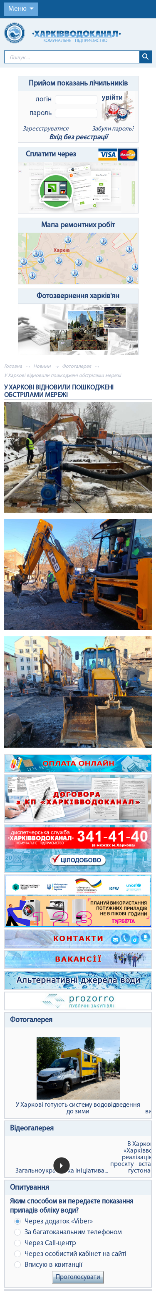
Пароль (41, 113)
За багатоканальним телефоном (68, 1232)
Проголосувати (78, 1277)
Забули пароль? (113, 129)
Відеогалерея (32, 1129)
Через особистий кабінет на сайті (70, 1254)
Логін (44, 99)
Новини (42, 366)
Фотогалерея (76, 366)
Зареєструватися (45, 129)
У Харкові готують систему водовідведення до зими (78, 1076)
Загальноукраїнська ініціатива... (61, 1171)
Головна (13, 366)
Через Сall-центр (45, 1243)
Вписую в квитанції (48, 1264)
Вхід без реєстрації (78, 137)
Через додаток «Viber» (53, 1221)
